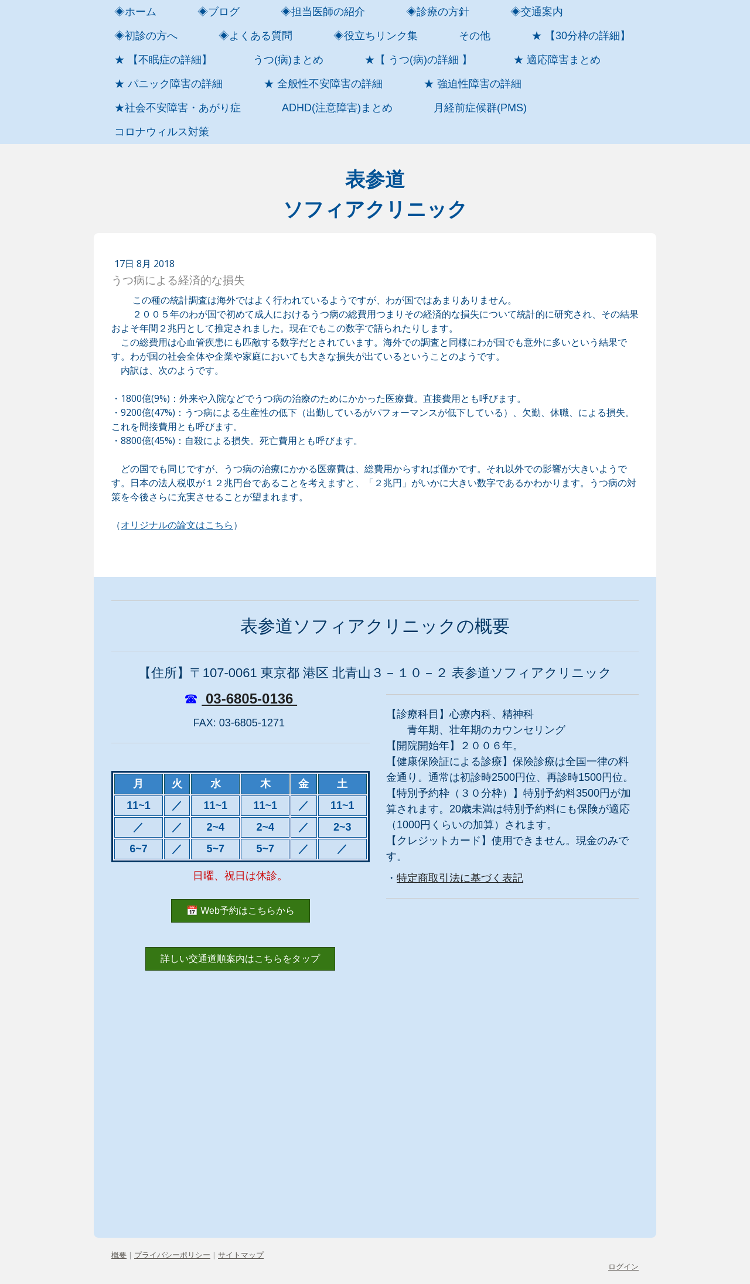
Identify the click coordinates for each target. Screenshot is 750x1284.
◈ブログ (218, 12)
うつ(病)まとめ (288, 60)
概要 (119, 1254)
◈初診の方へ (146, 36)
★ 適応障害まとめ (557, 60)
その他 (474, 36)
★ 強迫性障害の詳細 (472, 84)
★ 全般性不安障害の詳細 (323, 84)
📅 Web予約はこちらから (240, 911)
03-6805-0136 (249, 698)
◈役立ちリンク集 (375, 36)
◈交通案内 (536, 12)
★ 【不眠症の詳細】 (163, 60)
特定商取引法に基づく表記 (460, 878)
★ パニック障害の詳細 (168, 84)
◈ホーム (135, 12)
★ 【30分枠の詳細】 (580, 36)
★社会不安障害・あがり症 (177, 108)
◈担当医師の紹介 (323, 12)
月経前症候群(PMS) (480, 108)
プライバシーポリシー (172, 1254)
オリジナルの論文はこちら (177, 524)
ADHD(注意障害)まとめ (337, 108)
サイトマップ (241, 1254)
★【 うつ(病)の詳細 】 (418, 60)
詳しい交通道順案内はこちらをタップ (240, 959)
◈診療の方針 (437, 12)
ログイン (623, 1266)
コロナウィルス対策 (161, 132)
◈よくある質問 (255, 36)
